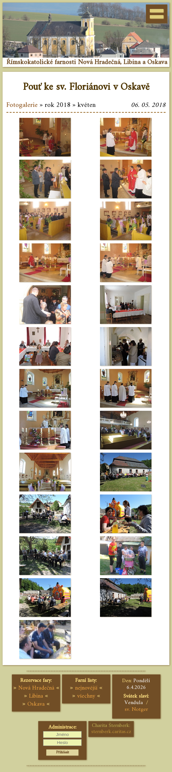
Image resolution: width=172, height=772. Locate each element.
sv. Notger (136, 709)
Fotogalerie (22, 105)
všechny (86, 696)
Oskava (36, 704)
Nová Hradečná (36, 688)
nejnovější (86, 688)
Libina (36, 696)
